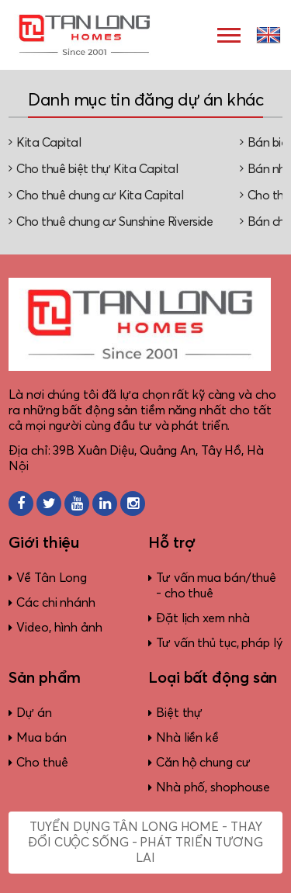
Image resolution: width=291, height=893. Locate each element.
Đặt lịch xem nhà (202, 618)
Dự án (34, 713)
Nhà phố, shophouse (213, 787)
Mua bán (41, 738)
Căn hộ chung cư (203, 762)
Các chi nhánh (55, 603)
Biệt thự (179, 713)
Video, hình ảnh (59, 627)
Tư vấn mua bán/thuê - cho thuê (216, 586)
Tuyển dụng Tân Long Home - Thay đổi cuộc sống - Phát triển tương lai (145, 842)
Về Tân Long (51, 578)
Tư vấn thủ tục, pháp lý (219, 643)
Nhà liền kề (187, 738)
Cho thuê (42, 762)
